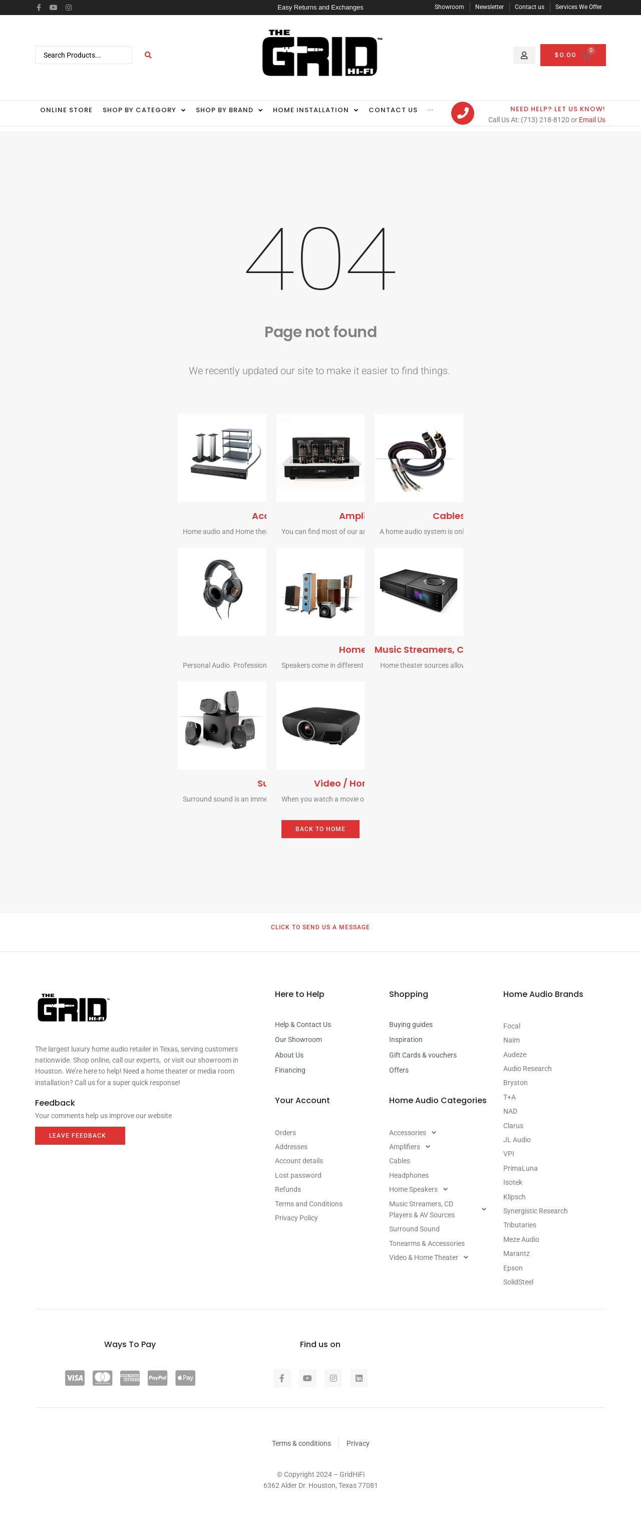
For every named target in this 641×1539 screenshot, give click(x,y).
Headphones (409, 1175)
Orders (285, 1133)
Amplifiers (362, 515)
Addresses (291, 1147)
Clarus (513, 1126)
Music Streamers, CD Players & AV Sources (440, 1209)
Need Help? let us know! (557, 109)
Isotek (512, 1182)
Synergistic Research (535, 1211)
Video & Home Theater (431, 1257)
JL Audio (517, 1140)
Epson (513, 1268)
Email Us (592, 120)
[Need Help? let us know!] (462, 113)
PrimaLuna (520, 1168)
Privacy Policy (296, 1218)
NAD (510, 1111)
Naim (511, 1040)
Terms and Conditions (309, 1204)
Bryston (515, 1083)
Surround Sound (414, 1229)
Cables (449, 515)
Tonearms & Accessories (427, 1243)
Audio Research (527, 1069)
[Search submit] (148, 55)
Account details (299, 1161)
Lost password (298, 1175)
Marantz (516, 1253)
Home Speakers (421, 1189)
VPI (508, 1154)
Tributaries (519, 1225)
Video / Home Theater (365, 783)
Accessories (415, 1133)
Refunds (288, 1189)
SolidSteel (518, 1282)
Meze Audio (521, 1239)
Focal (511, 1026)
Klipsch (514, 1197)
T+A (509, 1097)
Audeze (514, 1055)
